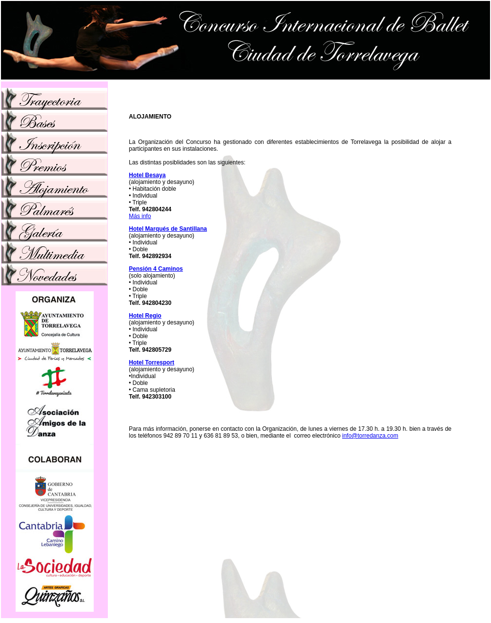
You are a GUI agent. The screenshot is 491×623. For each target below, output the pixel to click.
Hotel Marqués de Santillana (168, 228)
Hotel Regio (145, 315)
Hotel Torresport (151, 362)
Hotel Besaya (147, 175)
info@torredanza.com (370, 435)
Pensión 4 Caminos (156, 268)
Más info (140, 216)
